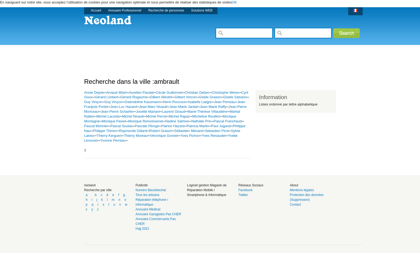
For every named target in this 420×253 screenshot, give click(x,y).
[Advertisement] (181, 57)
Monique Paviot (114, 121)
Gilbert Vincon (185, 97)
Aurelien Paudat (141, 92)
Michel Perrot (156, 116)
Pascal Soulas (121, 126)
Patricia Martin (198, 126)
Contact (295, 204)
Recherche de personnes (166, 10)
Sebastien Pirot (216, 131)
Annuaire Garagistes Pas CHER (158, 214)
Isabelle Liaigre (200, 102)
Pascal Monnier (96, 126)
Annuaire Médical (148, 209)
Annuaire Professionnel (124, 10)
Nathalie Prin (201, 121)
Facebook (245, 190)
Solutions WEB (201, 10)
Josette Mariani (148, 111)
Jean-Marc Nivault (153, 107)
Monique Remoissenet (145, 121)
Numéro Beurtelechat (151, 190)
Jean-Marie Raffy (213, 107)
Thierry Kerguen (109, 136)
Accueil (96, 10)
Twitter (243, 195)
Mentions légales (302, 190)
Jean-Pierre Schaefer (117, 111)
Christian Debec (197, 92)
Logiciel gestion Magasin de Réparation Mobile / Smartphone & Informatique (207, 190)
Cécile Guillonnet (169, 92)
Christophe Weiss (225, 92)
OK (234, 2)
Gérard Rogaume (134, 97)
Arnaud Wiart (116, 92)
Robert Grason (160, 131)
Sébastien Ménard (188, 131)
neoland (90, 185)
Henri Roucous (174, 102)
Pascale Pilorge (147, 126)
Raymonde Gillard (133, 131)
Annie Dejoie (94, 92)
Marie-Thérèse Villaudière (207, 111)
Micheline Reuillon (206, 116)
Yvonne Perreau (112, 140)
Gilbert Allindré (161, 97)
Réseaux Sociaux (250, 185)
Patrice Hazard (172, 126)
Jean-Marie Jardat (184, 107)
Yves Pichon (190, 136)
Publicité (142, 185)
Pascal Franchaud (228, 121)
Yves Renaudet (214, 136)
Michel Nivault (133, 116)
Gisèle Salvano (235, 97)
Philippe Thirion (105, 131)
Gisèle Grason (210, 97)
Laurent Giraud (173, 111)
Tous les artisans (147, 195)
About (294, 185)
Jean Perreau (224, 102)
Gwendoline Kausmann (142, 102)
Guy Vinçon (93, 102)
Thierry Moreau (136, 136)
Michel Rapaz (179, 116)
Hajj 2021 (142, 229)
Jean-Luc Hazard (123, 107)
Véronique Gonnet (164, 136)
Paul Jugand (221, 126)
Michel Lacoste (108, 116)
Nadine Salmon (177, 121)
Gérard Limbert (106, 97)
